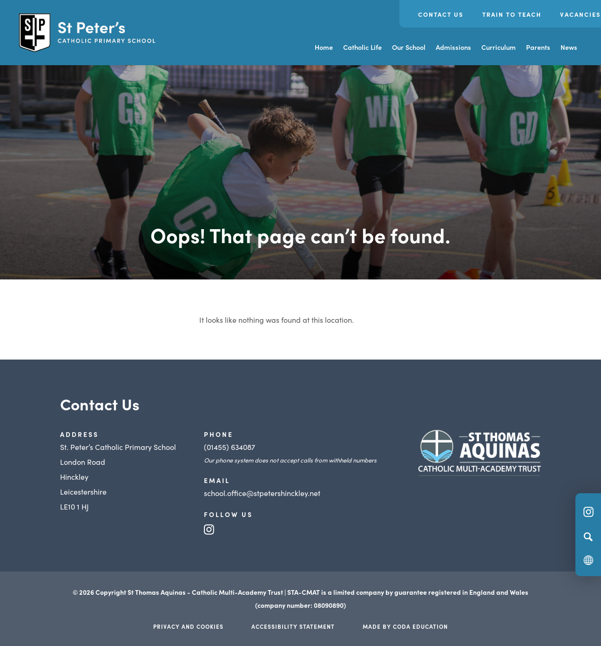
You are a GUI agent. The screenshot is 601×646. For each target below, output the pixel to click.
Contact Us (441, 14)
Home (324, 47)
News (568, 47)
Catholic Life (362, 47)
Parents (538, 47)
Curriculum (498, 47)
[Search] (588, 536)
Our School (408, 47)
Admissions (453, 47)
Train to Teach (511, 14)
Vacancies (580, 14)
